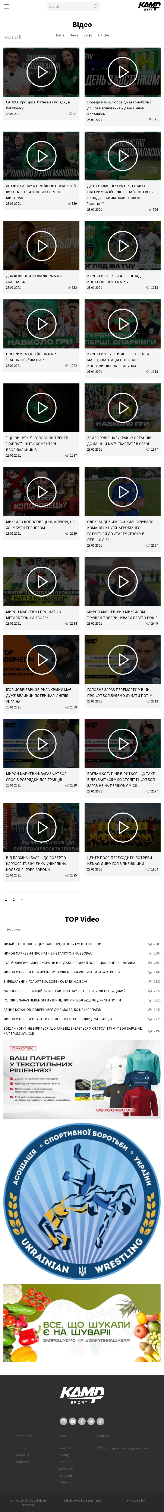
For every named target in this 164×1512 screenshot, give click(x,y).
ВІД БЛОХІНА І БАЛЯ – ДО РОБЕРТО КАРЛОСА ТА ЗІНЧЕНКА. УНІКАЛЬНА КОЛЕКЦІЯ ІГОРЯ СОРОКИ (36, 863)
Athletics (65, 1482)
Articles (104, 35)
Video (87, 35)
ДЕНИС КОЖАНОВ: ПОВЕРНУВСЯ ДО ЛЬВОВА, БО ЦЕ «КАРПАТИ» (52, 1009)
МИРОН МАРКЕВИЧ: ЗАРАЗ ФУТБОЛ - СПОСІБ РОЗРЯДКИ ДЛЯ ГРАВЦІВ (57, 1019)
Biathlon (65, 1462)
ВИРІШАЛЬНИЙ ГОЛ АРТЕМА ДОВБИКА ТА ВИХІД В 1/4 (45, 981)
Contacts (23, 1462)
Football (65, 1448)
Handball (65, 1475)
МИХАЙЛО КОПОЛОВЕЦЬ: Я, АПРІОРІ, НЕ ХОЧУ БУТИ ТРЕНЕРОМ (52, 944)
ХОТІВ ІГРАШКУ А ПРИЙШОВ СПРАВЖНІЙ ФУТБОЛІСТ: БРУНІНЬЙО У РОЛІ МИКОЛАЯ (41, 191)
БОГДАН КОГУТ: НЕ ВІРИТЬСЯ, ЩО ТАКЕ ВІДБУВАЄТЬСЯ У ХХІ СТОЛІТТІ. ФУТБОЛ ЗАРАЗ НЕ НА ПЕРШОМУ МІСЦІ (121, 779)
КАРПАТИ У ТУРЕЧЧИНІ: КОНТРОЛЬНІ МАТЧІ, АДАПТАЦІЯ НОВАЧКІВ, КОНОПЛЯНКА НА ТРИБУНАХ (119, 359)
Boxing (64, 1455)
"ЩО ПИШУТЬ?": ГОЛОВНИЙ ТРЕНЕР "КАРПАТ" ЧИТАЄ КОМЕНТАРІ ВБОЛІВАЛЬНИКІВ (37, 443)
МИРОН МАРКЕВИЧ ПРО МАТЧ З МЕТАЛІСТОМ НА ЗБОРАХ (47, 953)
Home (59, 35)
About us (22, 1455)
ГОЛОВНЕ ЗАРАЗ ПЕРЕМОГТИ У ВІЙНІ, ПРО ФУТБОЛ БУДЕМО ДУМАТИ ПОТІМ (62, 1000)
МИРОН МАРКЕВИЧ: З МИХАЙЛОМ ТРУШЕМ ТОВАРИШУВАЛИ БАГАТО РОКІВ (61, 972)
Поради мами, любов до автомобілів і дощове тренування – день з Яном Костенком (119, 108)
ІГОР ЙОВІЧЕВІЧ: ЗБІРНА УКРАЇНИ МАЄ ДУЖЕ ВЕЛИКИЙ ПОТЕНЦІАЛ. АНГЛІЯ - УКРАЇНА (38, 695)
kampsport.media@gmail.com (125, 1448)
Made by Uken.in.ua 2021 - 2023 (82, 1500)
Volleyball (66, 1468)
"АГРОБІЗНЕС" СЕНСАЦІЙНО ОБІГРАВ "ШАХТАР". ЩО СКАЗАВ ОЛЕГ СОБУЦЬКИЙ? (65, 991)
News (73, 35)
